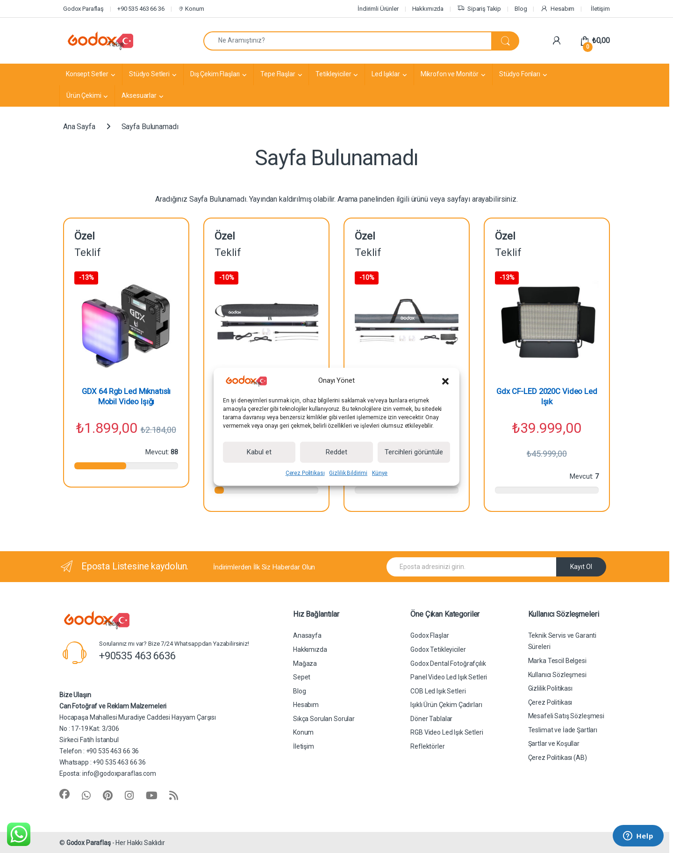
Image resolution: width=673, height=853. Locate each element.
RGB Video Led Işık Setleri (446, 732)
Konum (191, 8)
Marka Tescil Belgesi (557, 660)
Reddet (336, 452)
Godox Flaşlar (429, 635)
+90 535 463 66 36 (141, 8)
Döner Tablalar (431, 718)
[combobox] (347, 41)
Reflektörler (427, 746)
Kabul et (259, 452)
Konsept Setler (87, 74)
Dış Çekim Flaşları (215, 74)
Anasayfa (307, 635)
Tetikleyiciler (333, 74)
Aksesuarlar (139, 95)
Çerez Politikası (305, 473)
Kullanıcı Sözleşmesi (557, 674)
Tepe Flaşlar (277, 74)
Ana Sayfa (79, 126)
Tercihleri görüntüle (414, 452)
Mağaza (305, 663)
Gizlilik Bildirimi (348, 473)
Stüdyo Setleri (149, 74)
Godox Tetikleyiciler (437, 649)
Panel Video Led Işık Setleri (448, 677)
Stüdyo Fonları (519, 74)
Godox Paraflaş (83, 8)
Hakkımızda (428, 8)
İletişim (600, 8)
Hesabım (557, 9)
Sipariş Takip (479, 9)
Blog (521, 8)
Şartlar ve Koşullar (554, 743)
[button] (445, 381)
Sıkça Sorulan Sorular (324, 718)
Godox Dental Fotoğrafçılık (448, 663)
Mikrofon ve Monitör (450, 74)
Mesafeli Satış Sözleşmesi (566, 716)
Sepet (301, 677)
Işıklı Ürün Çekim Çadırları (446, 704)
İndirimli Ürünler (378, 8)
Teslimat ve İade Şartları (563, 730)
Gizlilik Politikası (550, 688)
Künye (379, 473)
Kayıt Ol (581, 566)
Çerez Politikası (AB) (557, 757)
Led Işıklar (386, 74)
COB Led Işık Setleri (437, 691)
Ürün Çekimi (83, 95)
